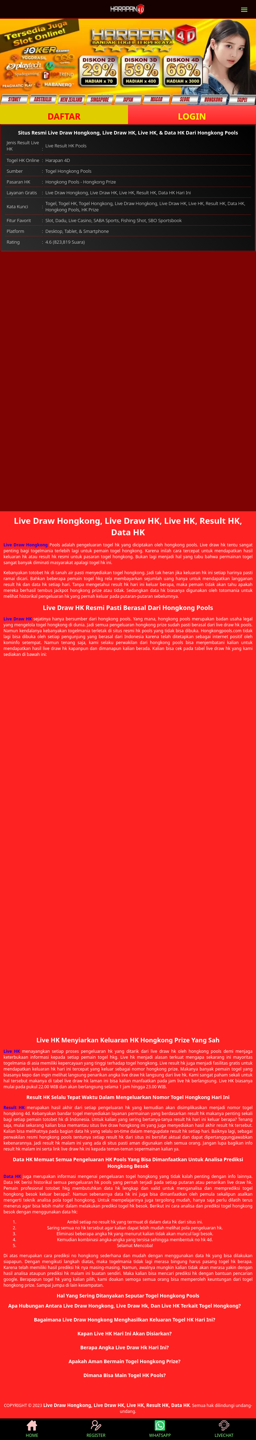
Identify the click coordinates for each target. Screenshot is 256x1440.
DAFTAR (64, 116)
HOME (32, 1429)
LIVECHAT (224, 1429)
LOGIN (192, 116)
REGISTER (96, 1429)
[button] (128, 1306)
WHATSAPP (160, 1429)
